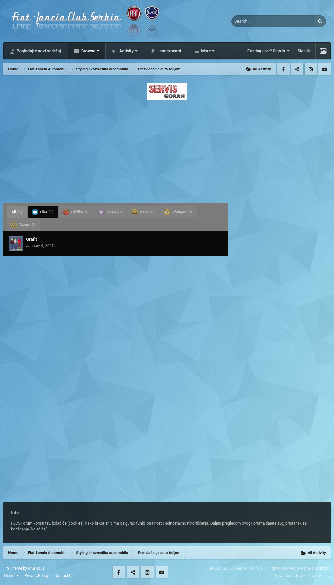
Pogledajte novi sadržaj (38, 50)
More (207, 50)
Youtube (324, 69)
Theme (11, 575)
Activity (127, 50)
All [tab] (16, 212)
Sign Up (304, 51)
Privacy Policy (36, 575)
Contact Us (64, 575)
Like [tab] (42, 212)
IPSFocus (36, 568)
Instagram (311, 69)
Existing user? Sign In (268, 50)
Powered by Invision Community (303, 575)
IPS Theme (12, 568)
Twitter (297, 69)
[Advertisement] (167, 149)
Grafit (31, 239)
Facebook (283, 69)
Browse (89, 50)
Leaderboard (168, 50)
